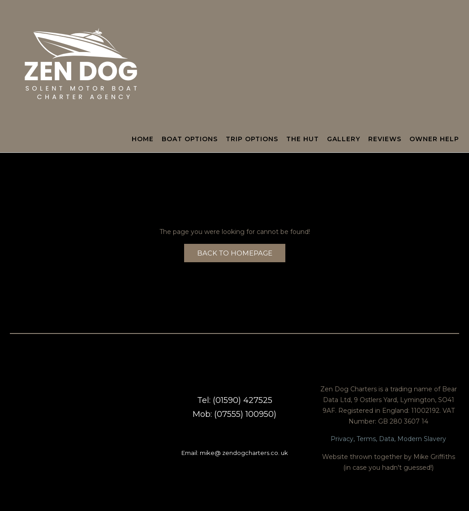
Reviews (384, 139)
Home (143, 139)
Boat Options (190, 139)
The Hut (302, 139)
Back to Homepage (234, 253)
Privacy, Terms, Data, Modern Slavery (388, 439)
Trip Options (252, 139)
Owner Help (434, 139)
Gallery (343, 139)
